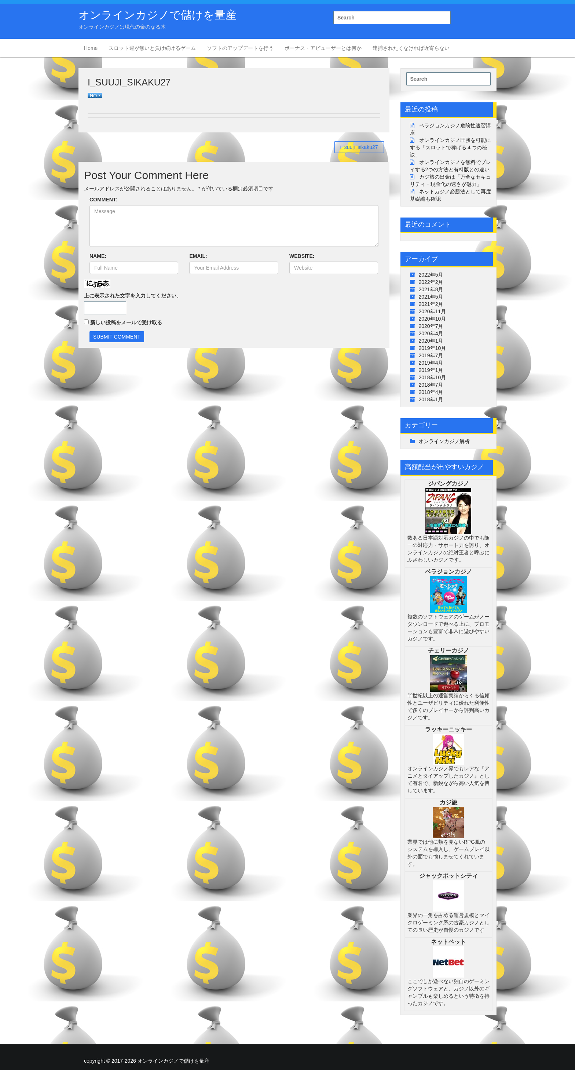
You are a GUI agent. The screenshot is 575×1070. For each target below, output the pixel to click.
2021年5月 (431, 297)
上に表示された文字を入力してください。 (133, 296)
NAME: (97, 256)
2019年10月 (432, 348)
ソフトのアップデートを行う (240, 48)
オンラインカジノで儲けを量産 (157, 15)
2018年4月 (431, 392)
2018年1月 (431, 399)
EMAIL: (198, 256)
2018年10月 (432, 377)
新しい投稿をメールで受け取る (126, 322)
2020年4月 (431, 333)
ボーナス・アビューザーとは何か (323, 48)
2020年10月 (432, 319)
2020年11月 (432, 311)
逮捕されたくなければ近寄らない (411, 48)
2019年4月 (431, 363)
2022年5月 (431, 275)
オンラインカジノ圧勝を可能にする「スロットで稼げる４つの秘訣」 (450, 147)
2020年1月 (431, 341)
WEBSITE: (301, 256)
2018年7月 (431, 385)
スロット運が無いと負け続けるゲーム (152, 48)
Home (91, 48)
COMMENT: (103, 199)
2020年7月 (431, 326)
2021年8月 (431, 289)
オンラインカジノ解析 (444, 441)
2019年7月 (431, 355)
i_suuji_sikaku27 (359, 147)
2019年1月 (431, 370)
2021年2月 (431, 304)
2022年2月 (431, 282)
